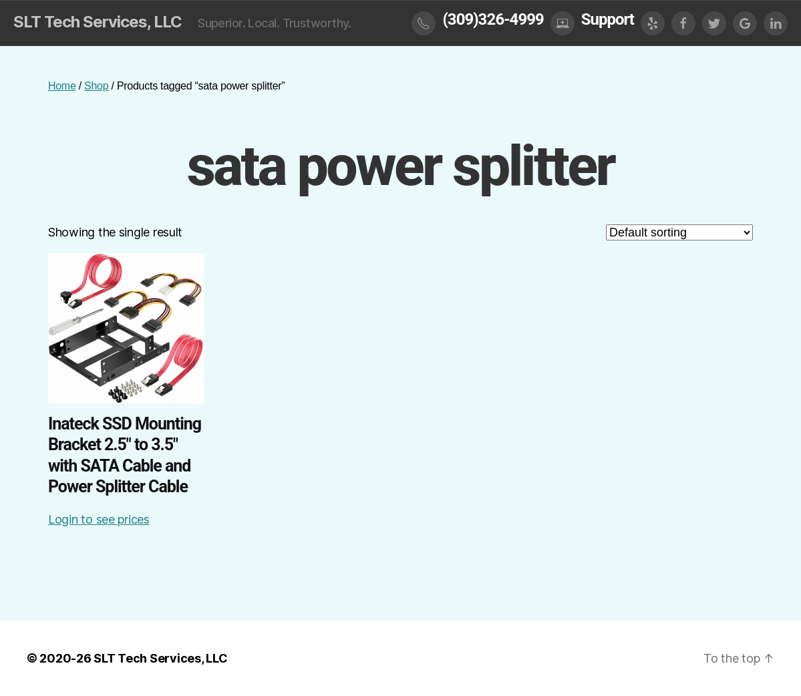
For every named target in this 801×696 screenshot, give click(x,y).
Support (607, 19)
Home (62, 86)
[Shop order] (679, 232)
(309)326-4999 (492, 19)
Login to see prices (99, 519)
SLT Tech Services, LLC (97, 22)
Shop (96, 86)
